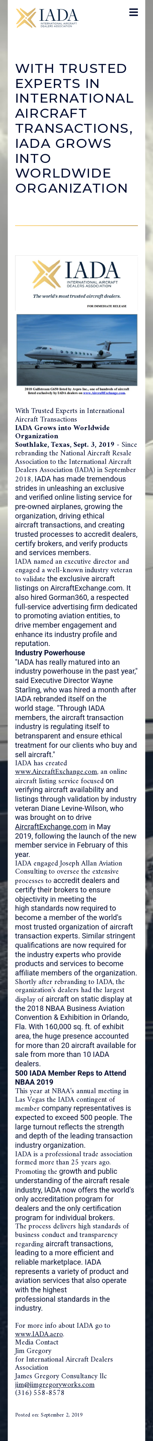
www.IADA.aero (39, 1334)
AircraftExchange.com (51, 826)
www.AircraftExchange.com (56, 772)
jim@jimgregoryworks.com (55, 1385)
